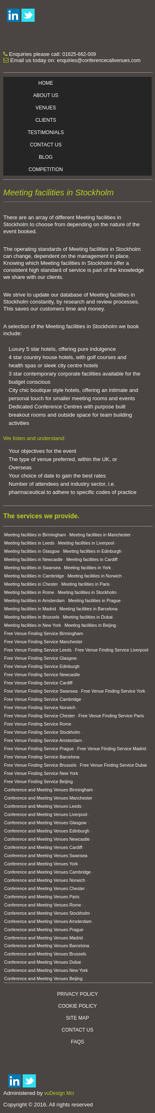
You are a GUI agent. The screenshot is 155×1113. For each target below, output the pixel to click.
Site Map (77, 1018)
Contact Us (46, 145)
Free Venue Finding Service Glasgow (40, 658)
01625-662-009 (79, 54)
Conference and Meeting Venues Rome (42, 904)
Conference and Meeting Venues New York (46, 970)
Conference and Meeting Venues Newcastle (46, 839)
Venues (45, 108)
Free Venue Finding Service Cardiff (38, 682)
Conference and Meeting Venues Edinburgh (46, 830)
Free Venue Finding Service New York (41, 773)
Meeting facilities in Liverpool (86, 542)
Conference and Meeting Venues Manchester (48, 797)
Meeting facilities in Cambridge (34, 575)
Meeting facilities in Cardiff (91, 559)
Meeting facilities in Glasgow (31, 551)
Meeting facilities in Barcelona (88, 608)
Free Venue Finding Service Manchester (43, 641)
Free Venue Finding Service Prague (39, 748)
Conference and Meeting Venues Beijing (43, 978)
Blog (45, 157)
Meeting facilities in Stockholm (87, 592)
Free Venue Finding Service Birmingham (43, 633)
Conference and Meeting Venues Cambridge (47, 872)
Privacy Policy (77, 994)
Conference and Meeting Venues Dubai (42, 962)
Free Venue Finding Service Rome (37, 723)
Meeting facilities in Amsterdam (34, 600)
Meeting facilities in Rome (29, 592)
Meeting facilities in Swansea (32, 567)
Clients (45, 120)
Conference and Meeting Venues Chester (44, 888)
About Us (45, 95)
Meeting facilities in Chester (31, 584)
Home (45, 83)
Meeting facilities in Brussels (31, 616)
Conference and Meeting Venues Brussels (45, 953)
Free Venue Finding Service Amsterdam (43, 740)
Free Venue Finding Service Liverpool (111, 649)
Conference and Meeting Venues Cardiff (43, 847)
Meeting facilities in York (87, 567)
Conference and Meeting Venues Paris (41, 896)
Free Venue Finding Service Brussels (40, 765)
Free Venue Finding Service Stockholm (42, 732)
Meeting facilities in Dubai (88, 616)
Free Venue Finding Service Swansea (41, 691)
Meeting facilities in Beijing (90, 625)
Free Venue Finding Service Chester (39, 715)
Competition (45, 169)
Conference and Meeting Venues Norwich (44, 880)
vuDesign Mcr (59, 1093)
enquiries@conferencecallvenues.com (99, 60)
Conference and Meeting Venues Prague (44, 929)
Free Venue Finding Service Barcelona (41, 756)
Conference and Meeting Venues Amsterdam (48, 921)
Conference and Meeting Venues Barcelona (46, 945)
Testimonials (46, 132)
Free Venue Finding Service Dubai (113, 765)
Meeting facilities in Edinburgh (92, 551)
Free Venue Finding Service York (113, 691)
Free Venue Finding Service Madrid (111, 748)
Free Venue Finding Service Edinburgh (42, 666)
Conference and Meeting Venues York (41, 863)
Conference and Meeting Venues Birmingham (48, 789)
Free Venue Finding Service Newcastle (42, 674)
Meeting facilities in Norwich (95, 575)
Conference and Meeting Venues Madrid (43, 937)
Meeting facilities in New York (32, 625)
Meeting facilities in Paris (85, 584)
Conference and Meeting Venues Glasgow (45, 822)
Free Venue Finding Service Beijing (38, 781)
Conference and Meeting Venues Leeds (42, 806)
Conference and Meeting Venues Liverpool (45, 814)
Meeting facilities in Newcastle (33, 559)
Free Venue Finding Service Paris (111, 715)
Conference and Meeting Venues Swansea (45, 855)
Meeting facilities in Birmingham (35, 534)
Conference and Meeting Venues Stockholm (47, 913)
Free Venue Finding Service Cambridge (42, 699)
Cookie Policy (77, 1006)
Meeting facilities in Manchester (100, 534)
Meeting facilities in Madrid (30, 608)
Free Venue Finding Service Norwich (39, 707)
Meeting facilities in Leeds (29, 542)
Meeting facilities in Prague (94, 600)
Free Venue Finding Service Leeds (38, 649)
